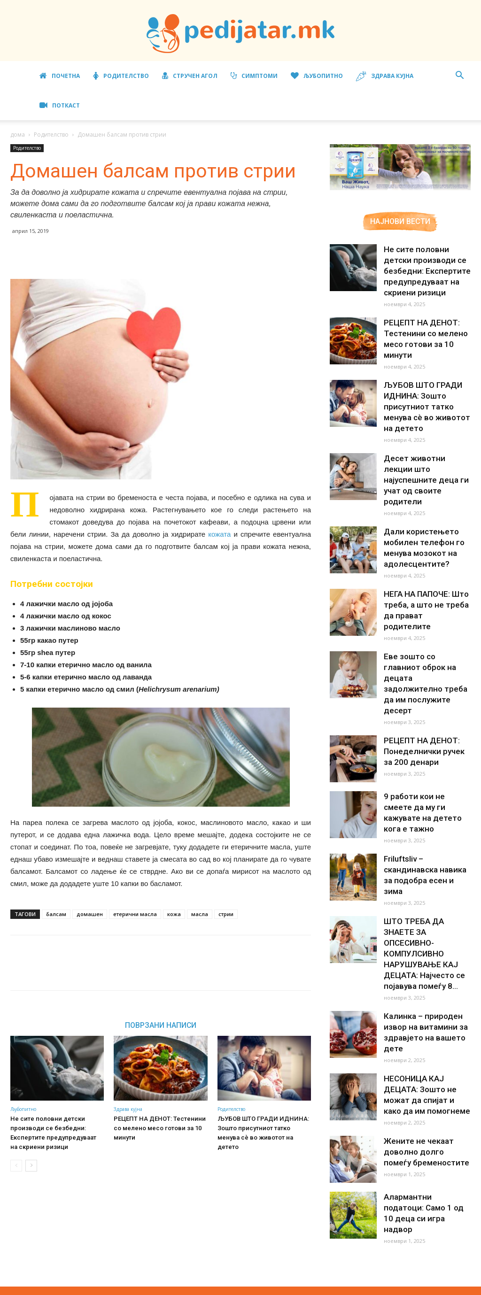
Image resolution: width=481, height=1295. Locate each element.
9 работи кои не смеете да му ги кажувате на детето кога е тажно (426, 778)
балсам (56, 913)
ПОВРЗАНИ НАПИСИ (161, 1025)
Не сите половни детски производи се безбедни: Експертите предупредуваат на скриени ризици (427, 271)
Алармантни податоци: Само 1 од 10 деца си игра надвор (425, 1155)
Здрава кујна (384, 76)
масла (199, 913)
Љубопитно (317, 76)
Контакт (440, 1286)
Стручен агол (189, 76)
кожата (219, 534)
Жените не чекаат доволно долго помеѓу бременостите (425, 1099)
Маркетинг (326, 1286)
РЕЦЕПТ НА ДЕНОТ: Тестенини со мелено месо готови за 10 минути (158, 1128)
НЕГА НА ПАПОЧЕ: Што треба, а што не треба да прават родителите (425, 593)
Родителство (121, 76)
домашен (90, 913)
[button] (459, 76)
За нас (251, 1286)
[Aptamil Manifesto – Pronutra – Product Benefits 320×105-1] (400, 188)
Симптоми (254, 76)
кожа (174, 913)
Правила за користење (385, 1286)
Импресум (285, 1286)
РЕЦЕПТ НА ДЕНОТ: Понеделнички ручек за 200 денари (427, 723)
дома (17, 135)
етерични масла (135, 913)
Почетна (59, 76)
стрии (225, 913)
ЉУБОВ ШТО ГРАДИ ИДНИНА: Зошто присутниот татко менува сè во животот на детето (264, 1128)
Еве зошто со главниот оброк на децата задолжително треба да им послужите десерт (426, 660)
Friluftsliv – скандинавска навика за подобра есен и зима (427, 834)
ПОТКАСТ (59, 105)
